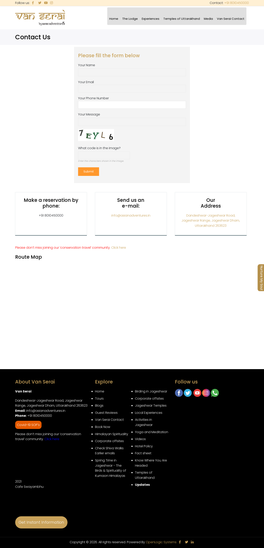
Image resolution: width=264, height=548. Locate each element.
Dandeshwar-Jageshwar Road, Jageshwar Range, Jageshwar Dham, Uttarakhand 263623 (211, 219)
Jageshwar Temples (151, 404)
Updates (142, 483)
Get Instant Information (41, 521)
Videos (140, 438)
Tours (99, 397)
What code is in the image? (99, 148)
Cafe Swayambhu (29, 485)
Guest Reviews (106, 411)
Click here (118, 246)
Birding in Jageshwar (151, 390)
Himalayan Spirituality (111, 432)
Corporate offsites (109, 440)
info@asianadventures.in (130, 214)
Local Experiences (148, 411)
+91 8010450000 (236, 3)
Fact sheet (143, 452)
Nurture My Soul (261, 277)
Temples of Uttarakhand (181, 19)
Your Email (86, 82)
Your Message (89, 114)
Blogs (99, 404)
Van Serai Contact (230, 19)
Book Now (102, 425)
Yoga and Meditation (151, 430)
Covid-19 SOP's (28, 423)
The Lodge (130, 19)
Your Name (86, 65)
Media (208, 19)
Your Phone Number (93, 98)
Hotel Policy (144, 445)
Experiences (150, 19)
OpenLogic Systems (161, 541)
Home (113, 19)
